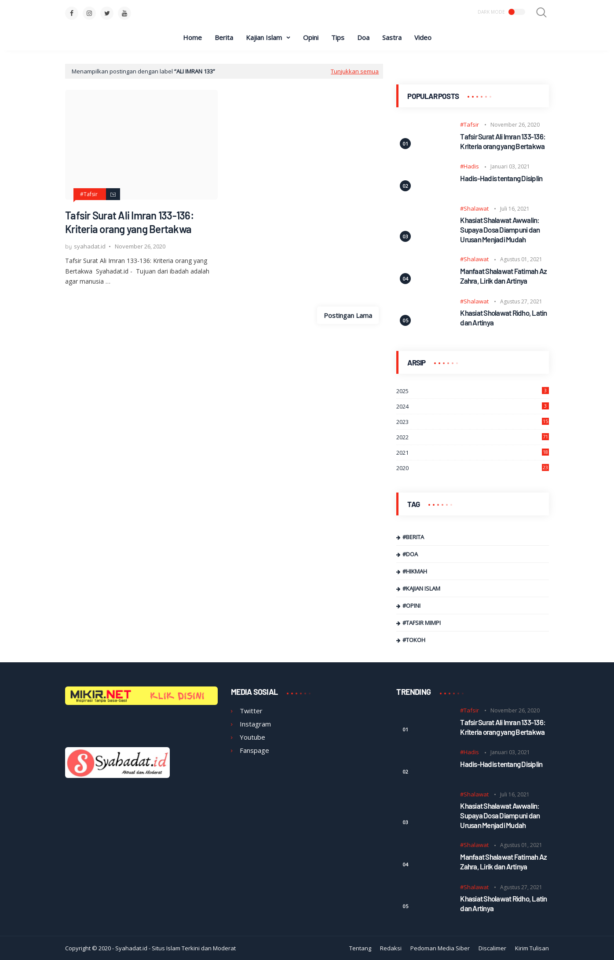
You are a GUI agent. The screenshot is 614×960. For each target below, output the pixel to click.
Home (192, 37)
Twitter (251, 710)
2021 (472, 452)
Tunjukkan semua (355, 71)
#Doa (410, 554)
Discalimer (492, 948)
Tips (337, 37)
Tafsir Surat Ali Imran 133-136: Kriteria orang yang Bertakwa (129, 222)
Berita (224, 37)
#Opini (411, 606)
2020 (472, 468)
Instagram (255, 723)
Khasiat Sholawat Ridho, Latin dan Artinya (503, 317)
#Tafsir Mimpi (421, 623)
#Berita (413, 537)
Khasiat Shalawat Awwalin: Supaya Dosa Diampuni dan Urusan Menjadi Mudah (500, 229)
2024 (472, 406)
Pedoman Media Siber (440, 948)
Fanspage (254, 750)
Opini (310, 37)
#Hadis (469, 166)
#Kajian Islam (421, 588)
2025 (472, 391)
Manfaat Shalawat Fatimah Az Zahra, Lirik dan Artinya (503, 275)
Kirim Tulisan (532, 948)
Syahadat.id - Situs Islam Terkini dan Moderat (175, 948)
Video (422, 37)
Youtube (252, 737)
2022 (472, 437)
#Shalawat (474, 208)
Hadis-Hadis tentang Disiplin (501, 178)
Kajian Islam (264, 37)
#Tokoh (413, 640)
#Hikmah (414, 571)
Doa (363, 37)
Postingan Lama (348, 315)
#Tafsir (89, 194)
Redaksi (391, 948)
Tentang (360, 948)
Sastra (392, 37)
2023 (472, 422)
